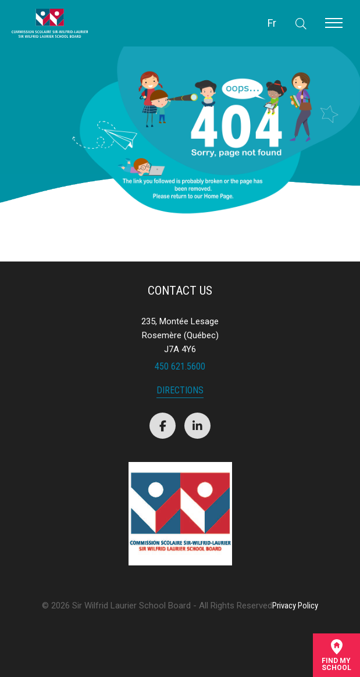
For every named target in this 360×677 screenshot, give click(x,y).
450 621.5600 (180, 366)
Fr (272, 23)
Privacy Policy (295, 605)
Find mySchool (336, 655)
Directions (180, 391)
